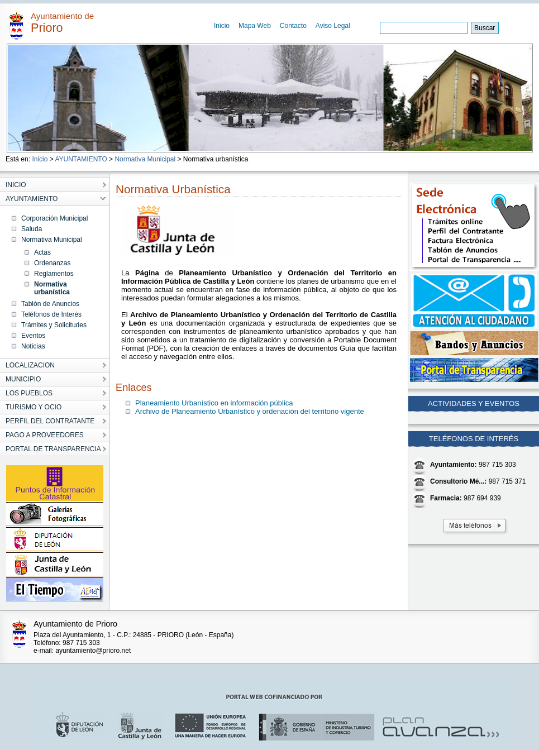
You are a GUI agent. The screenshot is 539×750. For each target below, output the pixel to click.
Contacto (293, 26)
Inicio (222, 26)
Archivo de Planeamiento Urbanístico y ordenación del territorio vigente (249, 411)
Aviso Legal (333, 26)
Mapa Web (255, 26)
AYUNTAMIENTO (81, 159)
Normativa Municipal (145, 159)
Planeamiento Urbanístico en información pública (214, 403)
